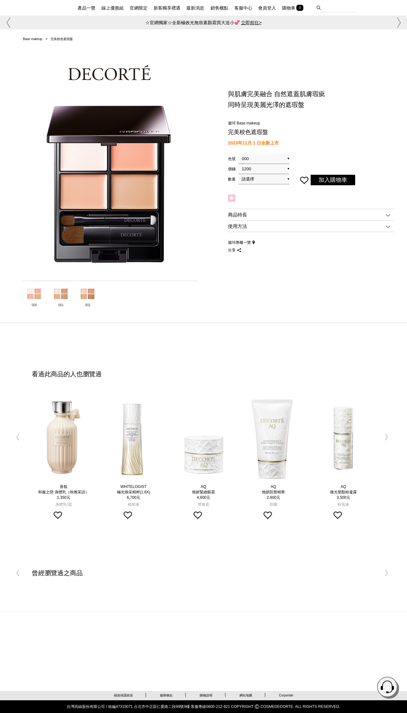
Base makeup (32, 39)
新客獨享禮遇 (167, 8)
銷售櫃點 (219, 8)
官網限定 (139, 8)
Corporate (286, 695)
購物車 (288, 8)
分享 (234, 250)
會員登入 (267, 8)
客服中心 (243, 8)
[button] (7, 23)
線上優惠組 (112, 8)
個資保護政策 (123, 695)
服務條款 (166, 695)
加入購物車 (333, 180)
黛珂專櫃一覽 (241, 242)
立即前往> (251, 22)
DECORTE (44, 7)
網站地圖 (245, 695)
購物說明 (206, 695)
